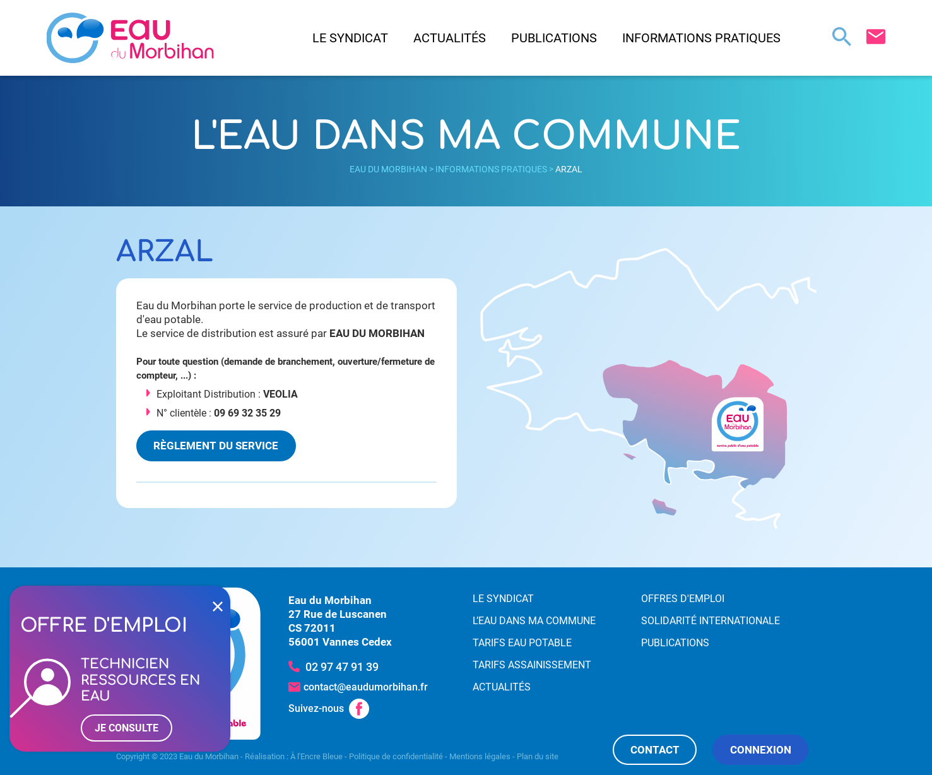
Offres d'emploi (682, 599)
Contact (655, 749)
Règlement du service (215, 445)
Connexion (760, 749)
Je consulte (126, 728)
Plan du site (537, 756)
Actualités (449, 37)
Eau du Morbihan (388, 169)
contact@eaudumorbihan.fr (366, 687)
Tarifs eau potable (522, 643)
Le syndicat (350, 37)
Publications (554, 37)
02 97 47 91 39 (342, 666)
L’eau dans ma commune (534, 621)
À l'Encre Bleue (316, 756)
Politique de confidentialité (396, 756)
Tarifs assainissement (532, 665)
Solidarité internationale (710, 621)
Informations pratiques (701, 37)
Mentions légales (479, 756)
